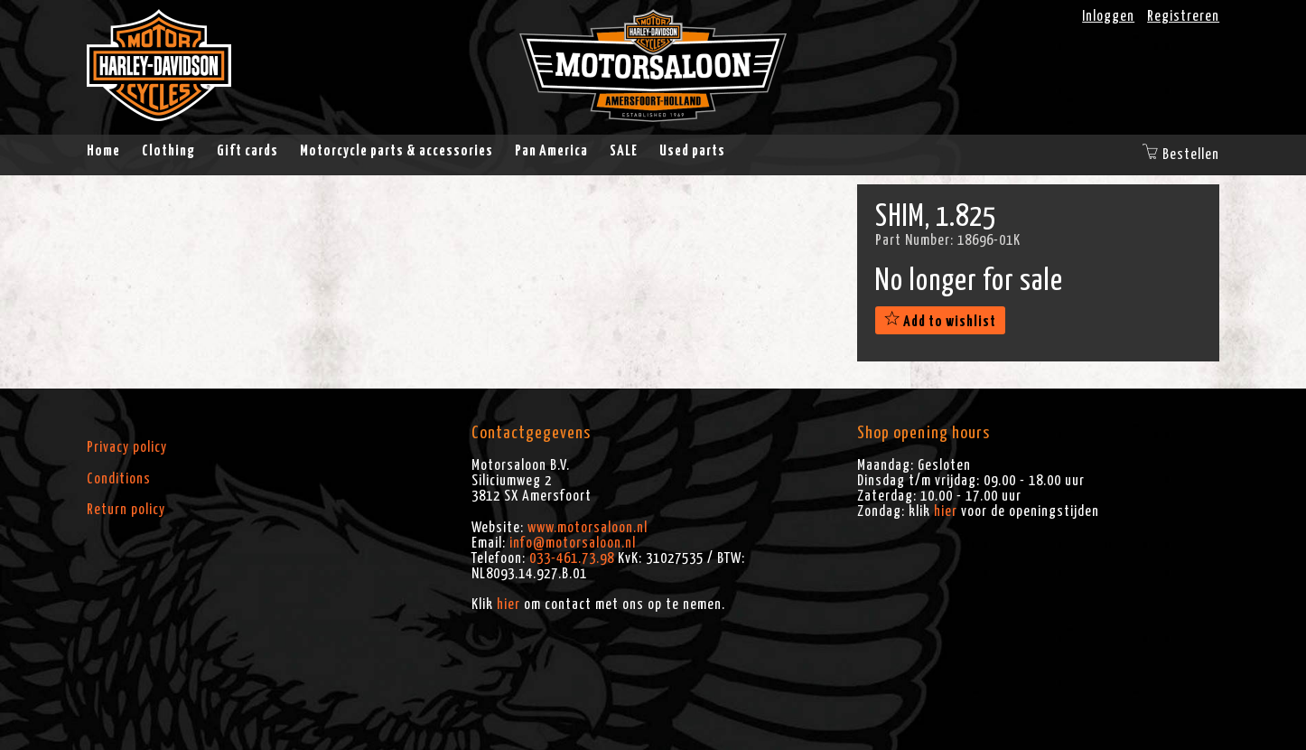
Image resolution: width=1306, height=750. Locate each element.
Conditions (119, 479)
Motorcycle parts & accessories (396, 151)
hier (508, 604)
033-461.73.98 (571, 558)
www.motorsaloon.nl (587, 527)
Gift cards (247, 151)
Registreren (1183, 16)
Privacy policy (127, 447)
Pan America (551, 151)
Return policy (126, 509)
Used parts (692, 151)
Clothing (168, 151)
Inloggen (1108, 16)
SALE (624, 151)
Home (103, 151)
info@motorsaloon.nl (572, 543)
